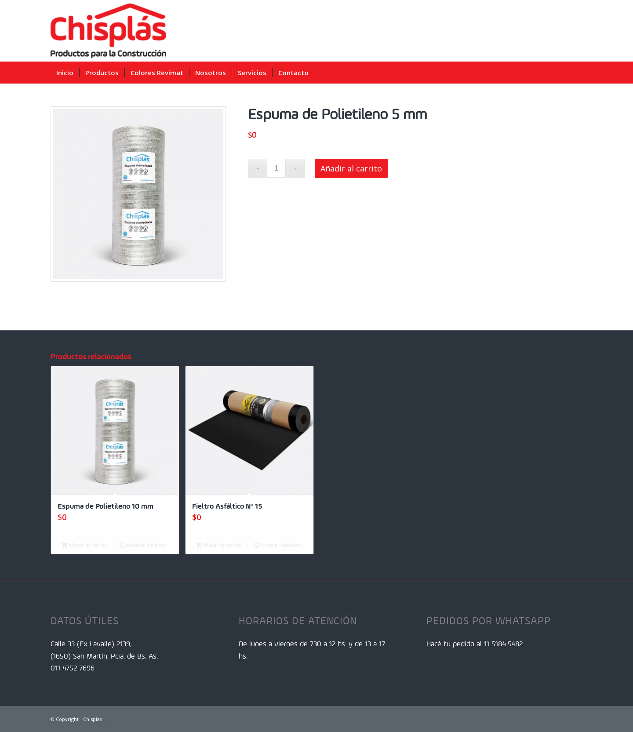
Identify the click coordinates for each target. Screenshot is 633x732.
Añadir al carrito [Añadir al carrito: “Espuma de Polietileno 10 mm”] (85, 546)
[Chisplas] (108, 31)
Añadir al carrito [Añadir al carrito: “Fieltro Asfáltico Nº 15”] (219, 546)
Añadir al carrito (351, 168)
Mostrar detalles (143, 546)
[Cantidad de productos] (276, 168)
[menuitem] (65, 73)
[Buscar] (576, 73)
